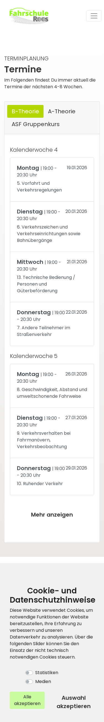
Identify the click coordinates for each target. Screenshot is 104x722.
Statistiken (46, 672)
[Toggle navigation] (94, 15)
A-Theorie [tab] (61, 111)
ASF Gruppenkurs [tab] (36, 124)
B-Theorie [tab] (25, 111)
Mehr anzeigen (52, 515)
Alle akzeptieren (27, 700)
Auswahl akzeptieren (74, 702)
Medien (43, 681)
